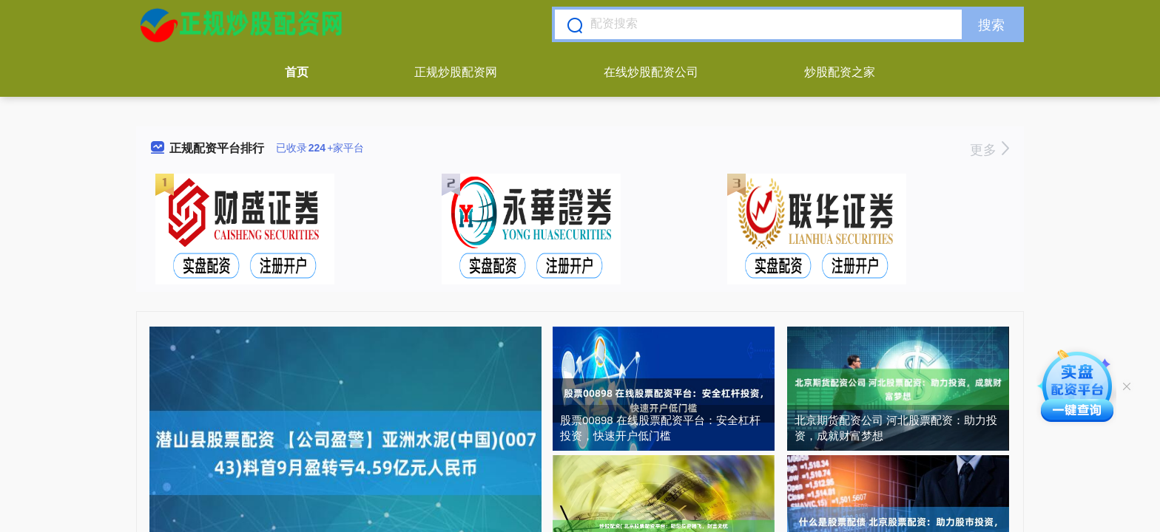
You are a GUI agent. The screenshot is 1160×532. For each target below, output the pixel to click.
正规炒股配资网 (455, 72)
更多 (989, 150)
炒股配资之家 (839, 72)
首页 (296, 72)
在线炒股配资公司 (651, 72)
